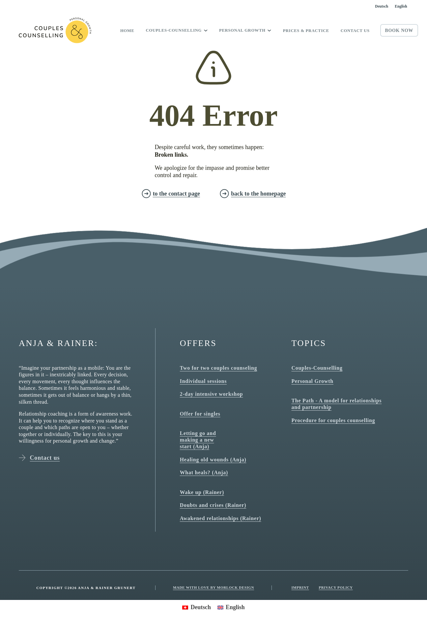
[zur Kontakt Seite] (170, 194)
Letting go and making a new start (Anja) (198, 439)
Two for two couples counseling (218, 368)
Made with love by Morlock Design (213, 587)
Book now (399, 30)
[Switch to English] (400, 6)
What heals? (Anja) (204, 472)
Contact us (355, 30)
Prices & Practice (306, 30)
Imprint (300, 587)
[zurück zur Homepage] (252, 194)
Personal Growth (312, 381)
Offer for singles (200, 414)
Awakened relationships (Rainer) (220, 518)
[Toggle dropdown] (206, 30)
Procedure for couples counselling (333, 420)
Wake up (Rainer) (202, 492)
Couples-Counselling (174, 30)
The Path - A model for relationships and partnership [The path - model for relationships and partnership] (336, 404)
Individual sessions (203, 381)
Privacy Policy (336, 587)
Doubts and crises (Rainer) (213, 505)
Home (127, 30)
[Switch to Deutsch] (381, 6)
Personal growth (242, 30)
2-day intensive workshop (211, 394)
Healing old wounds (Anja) (213, 459)
